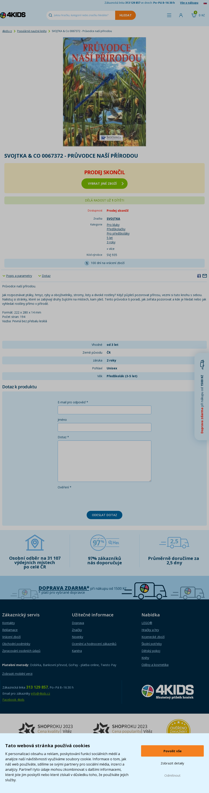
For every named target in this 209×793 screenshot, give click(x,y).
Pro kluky (113, 225)
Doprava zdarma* (64, 588)
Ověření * (64, 487)
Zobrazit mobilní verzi (17, 674)
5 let (110, 238)
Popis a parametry (19, 276)
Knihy (145, 658)
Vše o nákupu (189, 3)
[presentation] (91, 499)
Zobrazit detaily (172, 763)
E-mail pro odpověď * (73, 402)
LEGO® (147, 623)
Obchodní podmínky (16, 644)
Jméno (62, 420)
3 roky (111, 242)
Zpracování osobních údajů (21, 651)
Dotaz (46, 276)
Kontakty (8, 623)
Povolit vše (172, 751)
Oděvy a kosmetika (155, 665)
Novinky (77, 637)
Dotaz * (63, 437)
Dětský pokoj (151, 651)
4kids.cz (7, 31)
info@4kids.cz (40, 693)
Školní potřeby (152, 644)
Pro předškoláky (118, 233)
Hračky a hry (150, 630)
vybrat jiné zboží (106, 183)
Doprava (78, 623)
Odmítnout (172, 775)
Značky (77, 630)
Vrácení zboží (11, 637)
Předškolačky (116, 229)
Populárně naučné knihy (32, 31)
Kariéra (77, 651)
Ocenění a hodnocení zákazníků (94, 644)
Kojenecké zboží (153, 637)
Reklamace (10, 630)
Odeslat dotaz (104, 515)
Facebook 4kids (13, 699)
